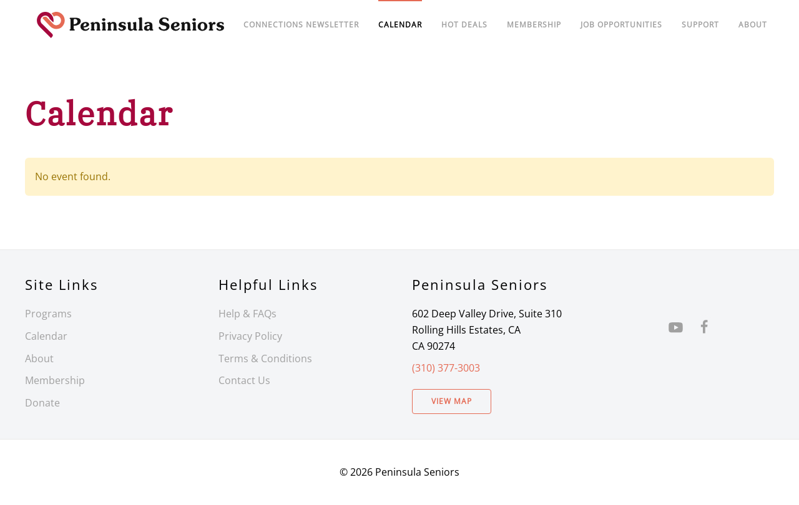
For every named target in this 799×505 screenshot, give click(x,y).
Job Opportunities (621, 24)
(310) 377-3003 (446, 368)
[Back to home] (131, 25)
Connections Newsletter (301, 24)
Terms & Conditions (265, 358)
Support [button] (700, 24)
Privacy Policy (250, 336)
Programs (48, 313)
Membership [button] (534, 24)
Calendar (46, 336)
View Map (451, 401)
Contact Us (244, 380)
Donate (42, 403)
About (752, 24)
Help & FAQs (247, 313)
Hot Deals (464, 24)
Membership (55, 380)
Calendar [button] (400, 24)
